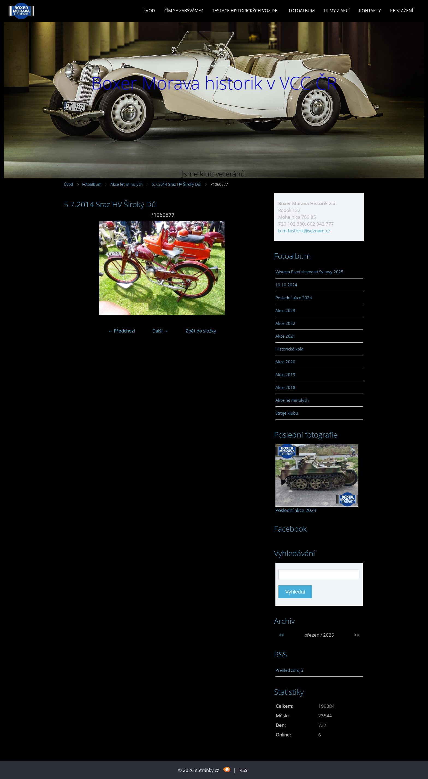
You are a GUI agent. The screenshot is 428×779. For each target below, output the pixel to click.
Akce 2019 (285, 374)
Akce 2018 (285, 387)
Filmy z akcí (337, 11)
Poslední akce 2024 (293, 297)
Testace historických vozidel (246, 11)
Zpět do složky (201, 331)
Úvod (148, 11)
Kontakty (370, 11)
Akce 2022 (285, 323)
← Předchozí (121, 331)
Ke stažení (401, 11)
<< (281, 635)
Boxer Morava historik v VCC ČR (214, 83)
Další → (160, 331)
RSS (243, 770)
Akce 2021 (285, 336)
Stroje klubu (286, 413)
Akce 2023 (285, 310)
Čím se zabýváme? (183, 11)
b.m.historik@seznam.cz (304, 230)
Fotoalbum (302, 11)
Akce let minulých (127, 184)
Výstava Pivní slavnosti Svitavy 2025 (309, 271)
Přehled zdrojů (289, 670)
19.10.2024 (286, 284)
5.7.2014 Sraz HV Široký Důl (177, 184)
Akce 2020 (285, 361)
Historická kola (289, 349)
